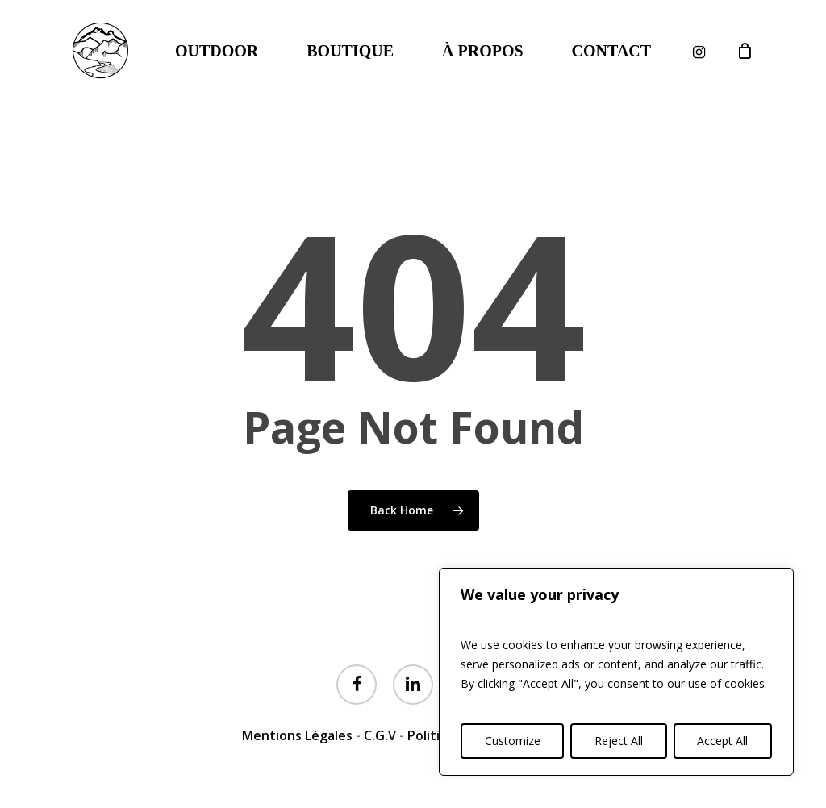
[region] (616, 672)
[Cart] (744, 51)
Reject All (618, 740)
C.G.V (380, 735)
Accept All (722, 740)
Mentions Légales (297, 735)
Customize (512, 740)
